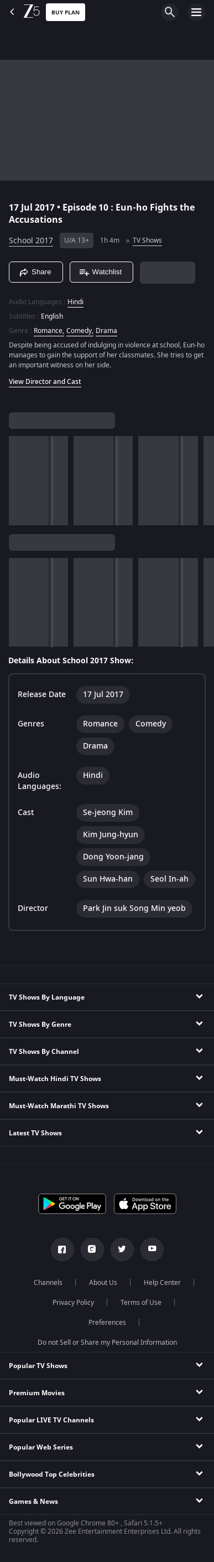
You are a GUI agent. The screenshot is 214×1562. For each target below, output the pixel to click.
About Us (103, 1283)
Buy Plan (65, 12)
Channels (48, 1283)
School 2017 (31, 241)
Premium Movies (37, 1393)
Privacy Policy (73, 1303)
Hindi (75, 302)
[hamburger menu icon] (196, 12)
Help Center (162, 1283)
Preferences (107, 1323)
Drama (106, 331)
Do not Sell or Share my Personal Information (107, 1343)
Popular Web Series (41, 1447)
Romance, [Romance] (49, 331)
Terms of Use (141, 1303)
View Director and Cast (45, 382)
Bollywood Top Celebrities (52, 1474)
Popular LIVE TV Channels (51, 1420)
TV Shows (147, 240)
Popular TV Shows (38, 1366)
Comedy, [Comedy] (79, 331)
